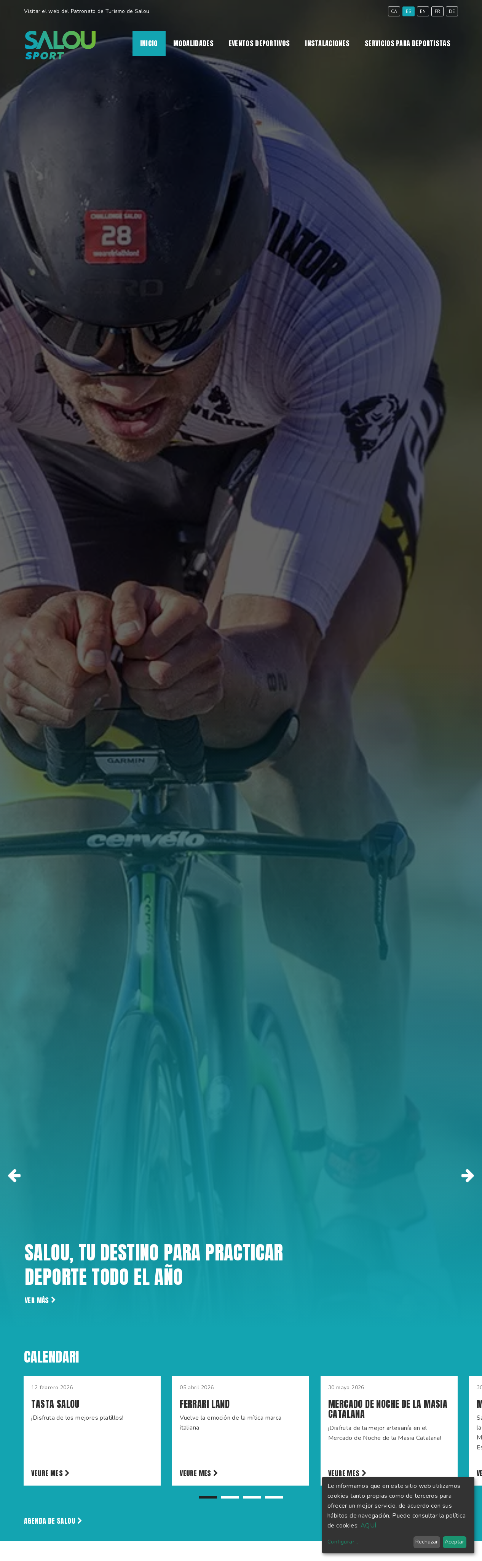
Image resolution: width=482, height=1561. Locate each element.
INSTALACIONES (327, 43)
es (409, 11)
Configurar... (342, 1541)
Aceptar (454, 1541)
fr (438, 11)
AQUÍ (369, 1525)
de (452, 11)
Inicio (149, 43)
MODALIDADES (193, 43)
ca (394, 11)
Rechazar (426, 1541)
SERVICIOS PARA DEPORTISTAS (407, 43)
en (423, 11)
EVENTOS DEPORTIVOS (259, 43)
